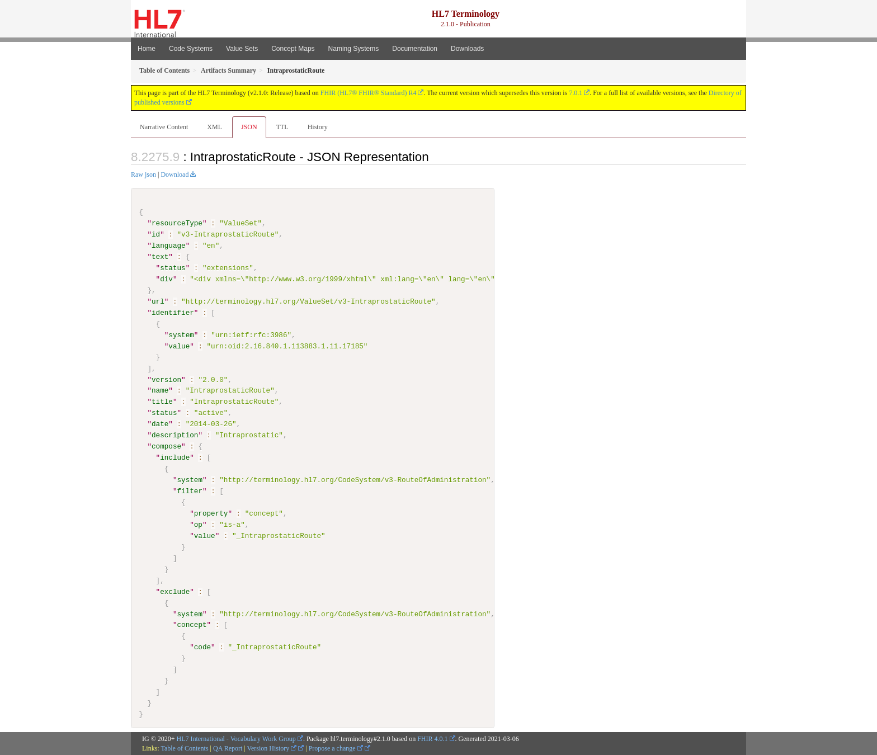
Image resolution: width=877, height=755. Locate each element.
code (202, 647)
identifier (173, 313)
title (162, 402)
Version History (272, 748)
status (172, 268)
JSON (249, 127)
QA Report (227, 748)
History (318, 127)
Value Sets (242, 49)
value (179, 346)
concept (191, 625)
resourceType (177, 223)
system (181, 335)
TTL (282, 127)
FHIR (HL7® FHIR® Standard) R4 (368, 93)
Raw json (143, 174)
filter (189, 491)
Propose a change (336, 748)
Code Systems (191, 49)
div (166, 279)
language (169, 245)
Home (146, 49)
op (198, 524)
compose (166, 446)
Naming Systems (353, 49)
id (156, 234)
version (166, 379)
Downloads (467, 49)
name (160, 390)
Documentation (414, 49)
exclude (175, 591)
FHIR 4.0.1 (432, 738)
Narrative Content (164, 127)
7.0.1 (575, 93)
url (158, 301)
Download (174, 174)
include (175, 457)
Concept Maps (292, 49)
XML (214, 127)
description (175, 435)
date (160, 424)
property (211, 513)
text (160, 257)
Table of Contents (184, 748)
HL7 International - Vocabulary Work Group (236, 738)
